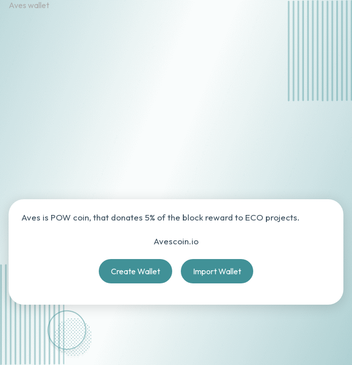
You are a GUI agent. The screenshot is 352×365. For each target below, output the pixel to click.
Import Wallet (217, 271)
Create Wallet (135, 271)
